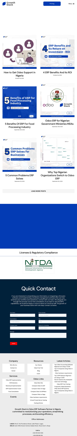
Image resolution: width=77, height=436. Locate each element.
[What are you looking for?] (63, 17)
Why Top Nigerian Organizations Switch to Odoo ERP (57, 175)
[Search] (55, 17)
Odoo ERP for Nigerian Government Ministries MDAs (57, 122)
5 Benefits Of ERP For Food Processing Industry (19, 125)
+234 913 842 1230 (37, 433)
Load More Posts (38, 191)
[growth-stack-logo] (9, 2)
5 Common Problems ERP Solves (19, 177)
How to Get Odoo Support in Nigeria (19, 74)
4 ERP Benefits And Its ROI (57, 72)
